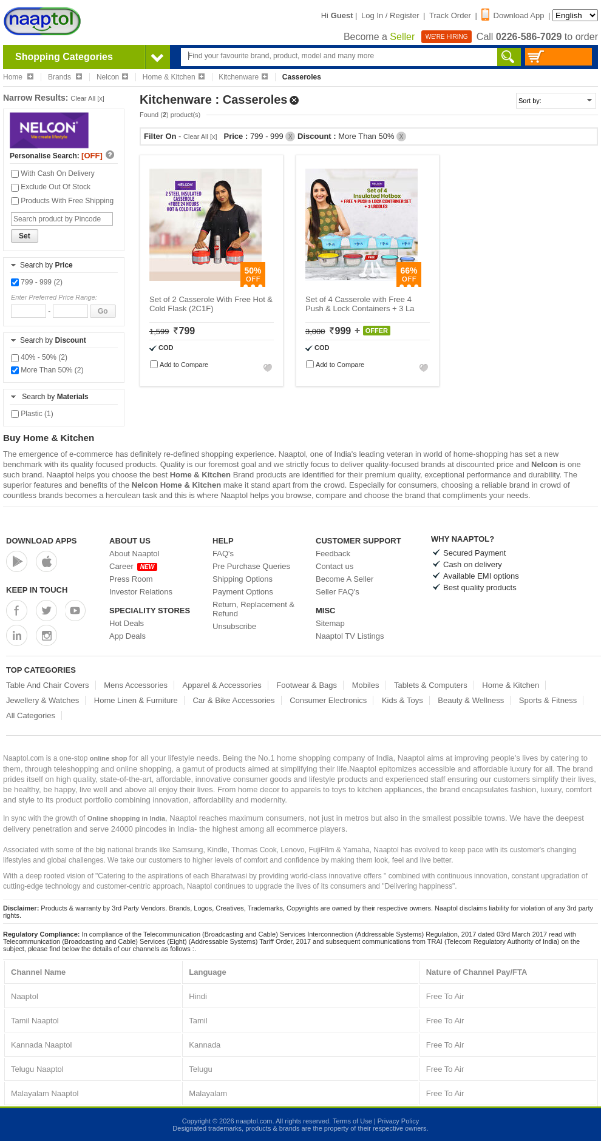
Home (18, 77)
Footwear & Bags (306, 685)
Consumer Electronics (328, 700)
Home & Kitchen (174, 77)
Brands (65, 77)
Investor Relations (140, 591)
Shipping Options (242, 579)
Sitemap (330, 623)
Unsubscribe (234, 626)
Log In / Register (390, 15)
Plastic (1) (32, 413)
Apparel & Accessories (222, 685)
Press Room (131, 579)
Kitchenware (243, 77)
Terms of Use (352, 1121)
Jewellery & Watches (42, 700)
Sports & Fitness (548, 700)
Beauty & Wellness (471, 700)
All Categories (30, 715)
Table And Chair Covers (47, 685)
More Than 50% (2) (47, 370)
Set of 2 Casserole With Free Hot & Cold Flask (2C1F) (211, 304)
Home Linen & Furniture (136, 700)
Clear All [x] (87, 98)
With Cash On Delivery (53, 173)
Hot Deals (126, 623)
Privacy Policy (398, 1121)
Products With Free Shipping (62, 201)
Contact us (334, 566)
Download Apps (41, 540)
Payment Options (242, 591)
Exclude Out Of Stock (50, 187)
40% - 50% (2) (39, 357)
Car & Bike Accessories (233, 700)
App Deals (127, 636)
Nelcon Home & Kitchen (176, 485)
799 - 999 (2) (37, 282)
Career (133, 566)
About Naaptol (134, 553)
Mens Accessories (136, 685)
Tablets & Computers (430, 685)
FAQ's (223, 553)
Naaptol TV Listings (350, 636)
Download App (513, 15)
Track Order (450, 15)
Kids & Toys (402, 700)
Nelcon (112, 77)
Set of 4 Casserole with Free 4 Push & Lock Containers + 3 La (360, 304)
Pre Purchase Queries (251, 566)
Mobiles (365, 685)
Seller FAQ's (337, 591)
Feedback (333, 553)
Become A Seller (344, 579)
